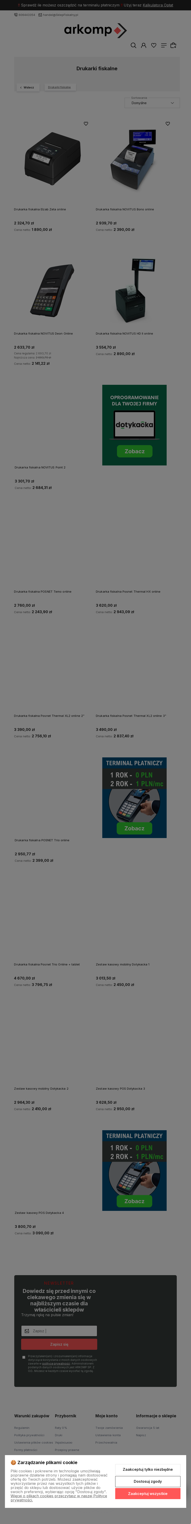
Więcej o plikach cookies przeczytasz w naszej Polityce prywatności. (59, 1498)
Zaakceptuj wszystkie (148, 1493)
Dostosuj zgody (148, 1481)
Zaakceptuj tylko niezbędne (148, 1469)
